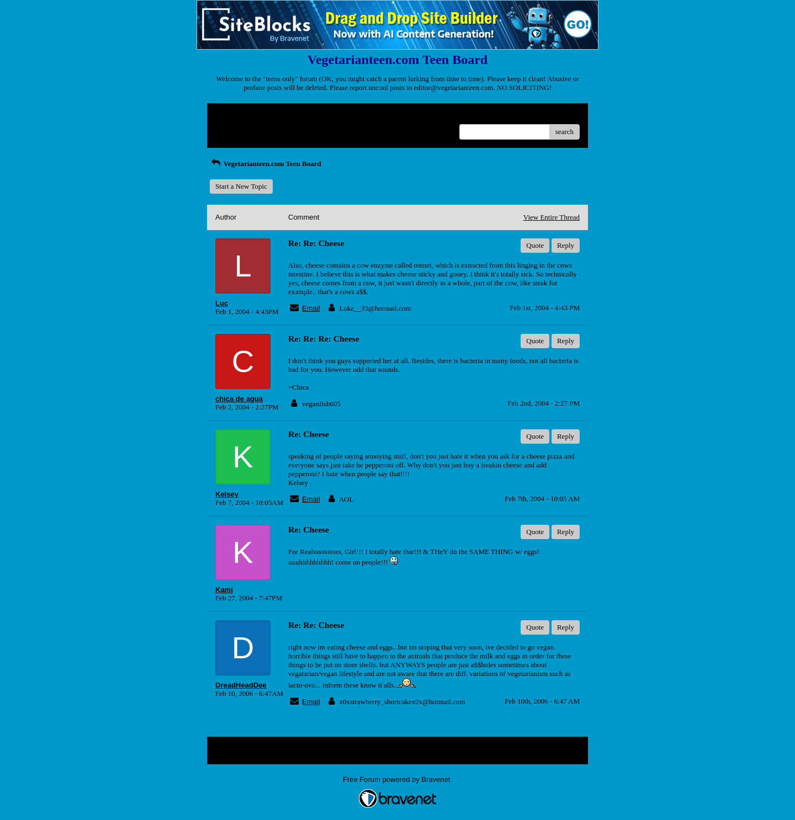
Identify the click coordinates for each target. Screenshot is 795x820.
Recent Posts (233, 128)
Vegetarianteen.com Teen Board (265, 163)
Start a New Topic (241, 186)
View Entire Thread (551, 217)
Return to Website (241, 115)
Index (284, 115)
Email (311, 308)
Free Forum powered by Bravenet (397, 779)
